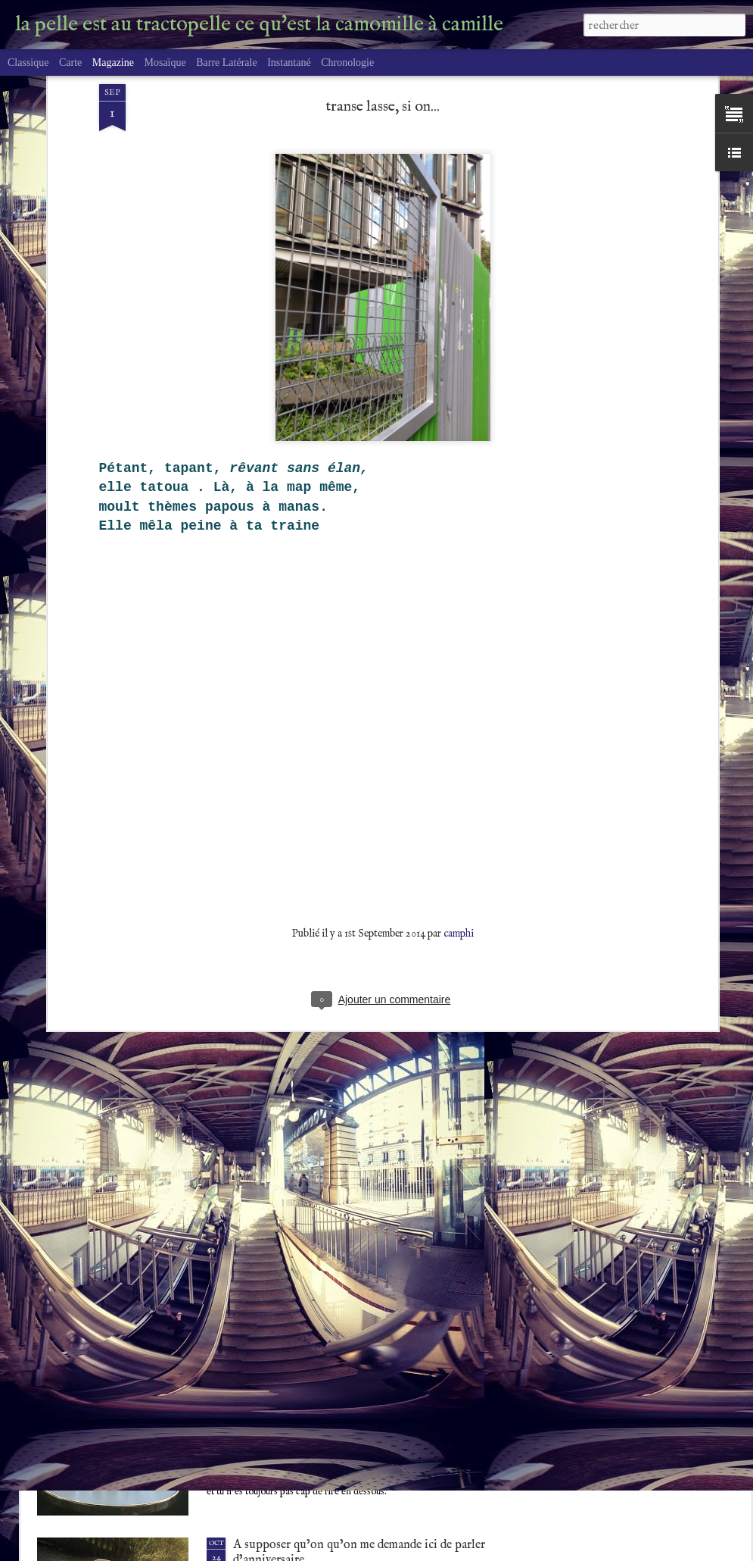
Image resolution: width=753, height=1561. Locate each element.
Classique (28, 62)
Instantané (289, 62)
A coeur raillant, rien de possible (316, 1371)
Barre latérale (226, 62)
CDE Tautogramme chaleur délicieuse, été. (341, 1198)
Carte (70, 62)
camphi (458, 717)
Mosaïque (164, 62)
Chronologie (347, 62)
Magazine (113, 62)
